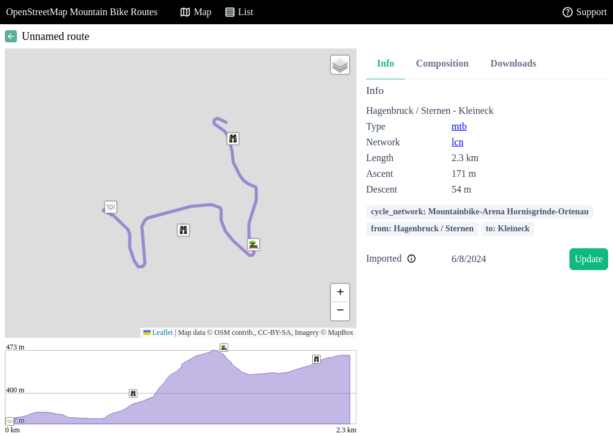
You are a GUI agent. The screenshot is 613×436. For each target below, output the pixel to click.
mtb (459, 126)
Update (589, 259)
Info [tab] (385, 63)
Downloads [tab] (514, 63)
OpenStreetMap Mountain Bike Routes (81, 12)
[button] (110, 207)
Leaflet (158, 332)
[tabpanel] (487, 179)
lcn (457, 142)
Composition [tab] (442, 63)
